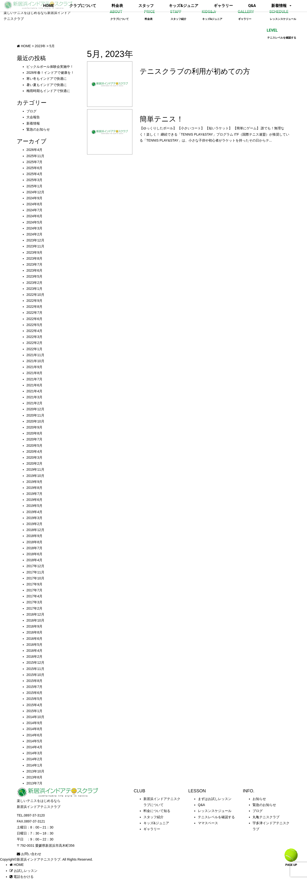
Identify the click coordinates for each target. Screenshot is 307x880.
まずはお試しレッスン (214, 799)
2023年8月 (34, 258)
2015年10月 (35, 675)
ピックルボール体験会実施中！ (49, 67)
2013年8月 (34, 777)
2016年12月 (35, 614)
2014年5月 (34, 741)
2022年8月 (34, 307)
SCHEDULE (282, 15)
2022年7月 (34, 312)
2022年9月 (34, 301)
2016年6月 (34, 638)
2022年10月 (35, 295)
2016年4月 (34, 650)
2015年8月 (34, 681)
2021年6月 (34, 385)
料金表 (117, 5)
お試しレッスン (23, 871)
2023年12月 (35, 240)
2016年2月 (34, 656)
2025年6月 (34, 168)
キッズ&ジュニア (183, 5)
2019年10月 (35, 476)
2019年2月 (34, 524)
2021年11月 (35, 355)
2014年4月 (34, 747)
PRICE (149, 15)
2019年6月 (34, 500)
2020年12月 (35, 409)
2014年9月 (34, 723)
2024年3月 (34, 228)
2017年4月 (34, 596)
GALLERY (246, 15)
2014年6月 (34, 735)
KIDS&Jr (212, 15)
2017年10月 (35, 578)
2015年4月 (34, 705)
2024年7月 (34, 210)
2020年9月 (34, 427)
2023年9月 (34, 252)
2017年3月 (34, 602)
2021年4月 (34, 391)
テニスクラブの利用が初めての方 (195, 71)
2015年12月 (35, 662)
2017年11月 (35, 572)
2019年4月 (34, 512)
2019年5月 (34, 506)
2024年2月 (34, 234)
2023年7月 (34, 264)
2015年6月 (34, 693)
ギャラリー (223, 5)
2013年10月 (35, 771)
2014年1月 (34, 765)
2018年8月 (34, 542)
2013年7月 (34, 783)
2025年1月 (34, 186)
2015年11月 (35, 669)
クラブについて (82, 5)
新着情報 (279, 5)
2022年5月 (34, 325)
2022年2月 (34, 343)
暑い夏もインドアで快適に (46, 85)
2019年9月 (34, 482)
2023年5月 (34, 276)
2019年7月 (34, 494)
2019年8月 (34, 488)
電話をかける (22, 877)
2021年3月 (34, 397)
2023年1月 (34, 289)
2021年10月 (35, 361)
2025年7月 (34, 162)
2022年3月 (34, 337)
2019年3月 (34, 518)
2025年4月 (34, 174)
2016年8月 (34, 632)
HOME (48, 5)
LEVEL (281, 33)
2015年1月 (34, 711)
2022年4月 (34, 331)
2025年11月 (35, 156)
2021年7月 (34, 379)
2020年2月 (34, 463)
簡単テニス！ (161, 119)
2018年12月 (35, 530)
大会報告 (33, 117)
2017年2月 (34, 608)
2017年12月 (35, 566)
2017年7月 (34, 590)
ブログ (31, 111)
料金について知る (156, 811)
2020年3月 (34, 457)
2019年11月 (35, 469)
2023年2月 (34, 283)
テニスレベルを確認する (216, 817)
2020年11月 (35, 415)
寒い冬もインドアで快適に (46, 78)
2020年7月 (34, 439)
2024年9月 (34, 198)
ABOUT (119, 15)
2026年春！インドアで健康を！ (50, 72)
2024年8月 (34, 204)
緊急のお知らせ (38, 129)
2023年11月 (35, 246)
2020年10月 (35, 421)
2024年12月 (35, 192)
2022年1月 (34, 349)
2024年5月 (34, 222)
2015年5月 (34, 699)
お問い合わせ (29, 854)
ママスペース (208, 823)
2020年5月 (34, 445)
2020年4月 (34, 451)
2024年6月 (34, 216)
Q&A (252, 5)
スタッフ (146, 5)
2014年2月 (34, 759)
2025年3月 (34, 180)
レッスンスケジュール (214, 811)
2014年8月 (34, 729)
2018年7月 (34, 548)
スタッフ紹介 (153, 817)
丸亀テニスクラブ (266, 817)
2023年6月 (34, 270)
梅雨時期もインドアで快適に (48, 91)
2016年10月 (35, 620)
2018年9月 (34, 536)
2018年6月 (34, 554)
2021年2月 (34, 403)
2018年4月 (34, 560)
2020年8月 (34, 433)
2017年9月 (34, 584)
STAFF (178, 15)
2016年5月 (34, 644)
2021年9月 (34, 367)
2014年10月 (35, 717)
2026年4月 (34, 150)
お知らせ (259, 799)
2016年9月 (34, 626)
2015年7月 (34, 687)
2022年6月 (34, 319)
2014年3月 (34, 753)
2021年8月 (34, 373)
